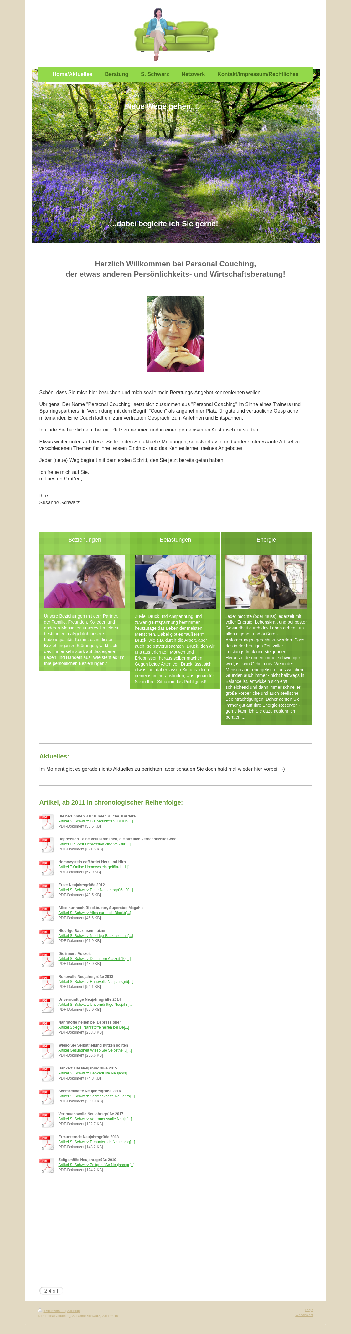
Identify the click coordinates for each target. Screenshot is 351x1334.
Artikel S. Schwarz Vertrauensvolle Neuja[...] (95, 1119)
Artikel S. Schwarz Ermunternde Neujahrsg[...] (97, 1142)
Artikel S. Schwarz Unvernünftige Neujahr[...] (96, 1004)
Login (309, 1310)
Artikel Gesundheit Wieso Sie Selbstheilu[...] (95, 1050)
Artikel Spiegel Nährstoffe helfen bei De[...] (94, 1027)
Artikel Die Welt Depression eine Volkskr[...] (95, 844)
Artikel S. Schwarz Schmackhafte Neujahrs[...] (97, 1096)
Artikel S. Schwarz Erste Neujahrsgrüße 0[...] (96, 890)
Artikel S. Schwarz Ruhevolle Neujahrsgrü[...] (96, 981)
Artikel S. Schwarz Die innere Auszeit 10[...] (95, 958)
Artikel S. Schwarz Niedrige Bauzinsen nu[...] (96, 936)
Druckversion (51, 1311)
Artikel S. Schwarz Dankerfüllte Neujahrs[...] (95, 1073)
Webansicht (304, 1315)
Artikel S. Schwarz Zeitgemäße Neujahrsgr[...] (97, 1165)
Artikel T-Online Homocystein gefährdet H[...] (96, 867)
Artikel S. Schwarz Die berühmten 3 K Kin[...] (96, 821)
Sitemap (73, 1311)
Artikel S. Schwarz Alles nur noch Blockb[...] (95, 913)
